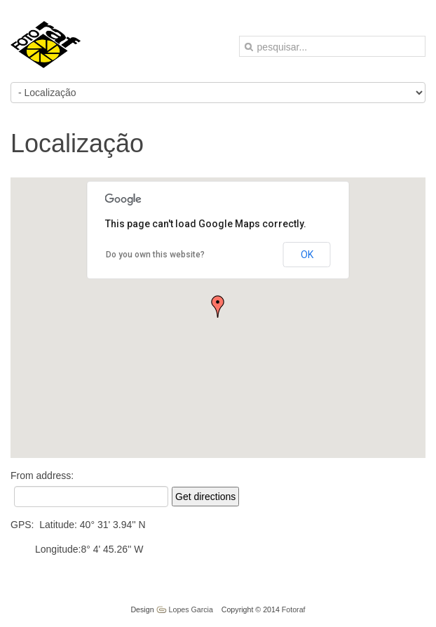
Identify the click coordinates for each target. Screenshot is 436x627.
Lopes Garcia (184, 609)
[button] (218, 306)
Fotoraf (294, 609)
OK (307, 254)
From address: (42, 475)
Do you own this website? (155, 254)
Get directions (205, 496)
